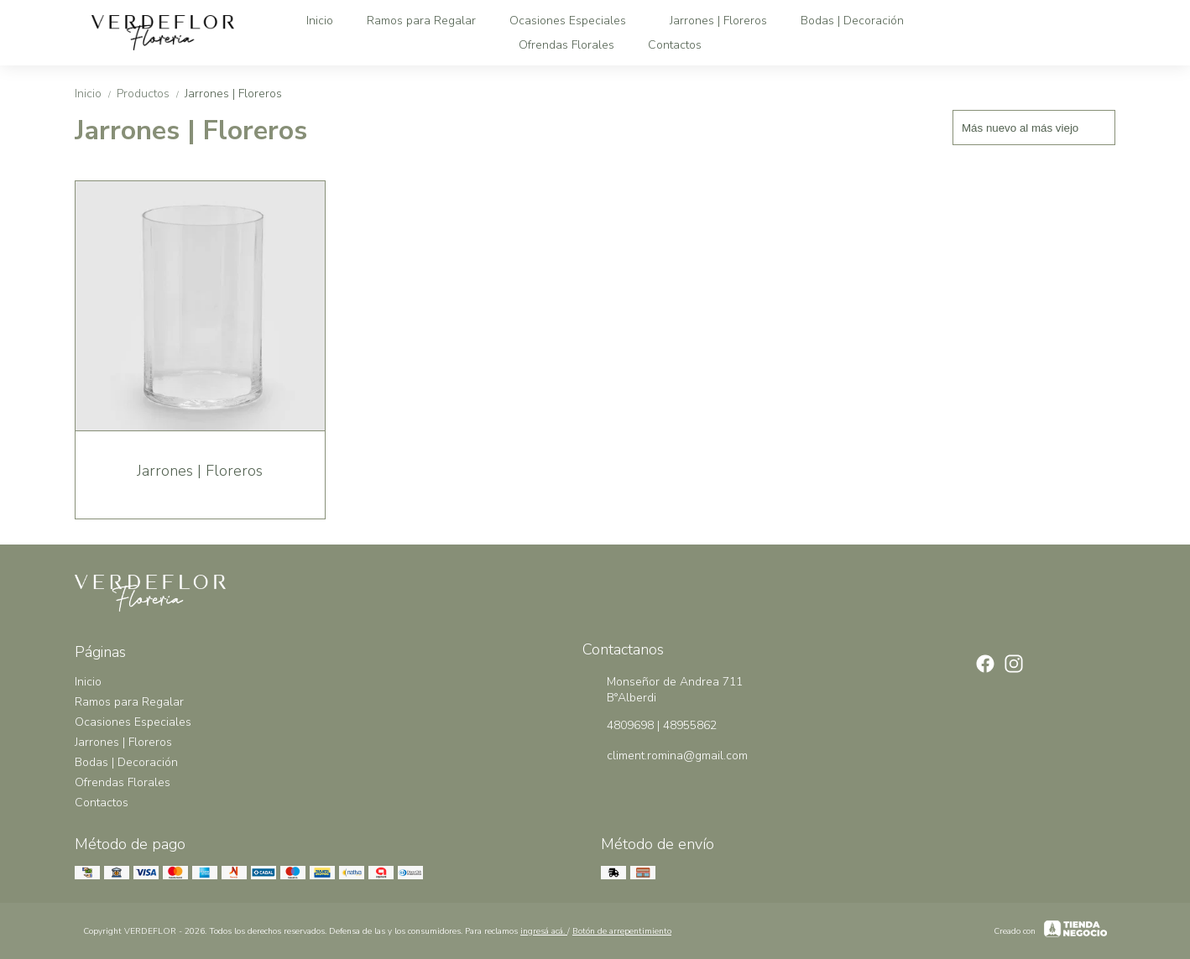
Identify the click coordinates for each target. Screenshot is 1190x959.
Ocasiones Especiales (576, 21)
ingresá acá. (543, 931)
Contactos (675, 45)
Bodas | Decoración (861, 21)
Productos (151, 94)
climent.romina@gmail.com (665, 756)
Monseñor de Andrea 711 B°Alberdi (662, 690)
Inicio (319, 21)
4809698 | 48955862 (649, 726)
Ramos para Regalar (421, 21)
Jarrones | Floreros (718, 21)
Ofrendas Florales (566, 45)
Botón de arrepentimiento (621, 931)
